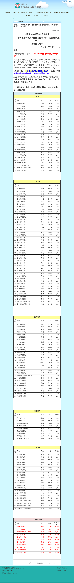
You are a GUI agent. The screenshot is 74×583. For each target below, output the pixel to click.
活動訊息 (15, 12)
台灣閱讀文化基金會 (67, 1)
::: (13, 18)
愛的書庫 (56, 12)
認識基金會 (7, 12)
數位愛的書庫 (64, 12)
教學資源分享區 (39, 12)
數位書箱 (28, 15)
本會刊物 (23, 12)
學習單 (30, 12)
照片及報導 (43, 15)
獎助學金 (36, 15)
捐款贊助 (48, 12)
